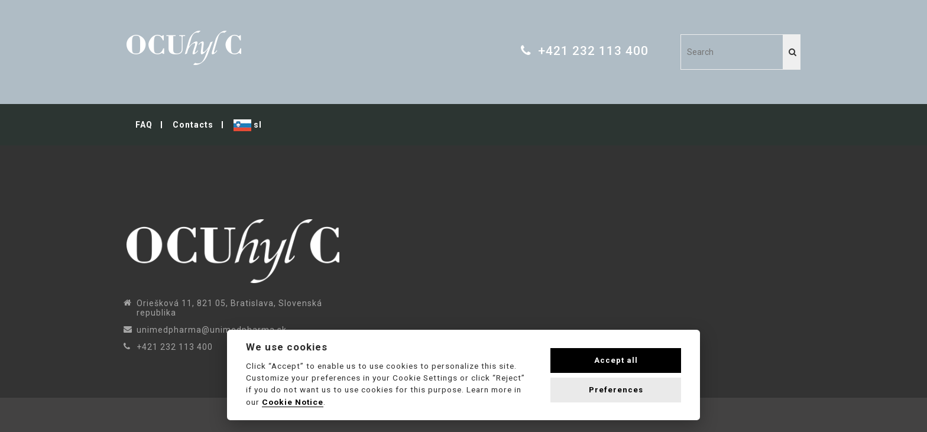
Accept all (616, 360)
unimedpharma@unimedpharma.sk (212, 329)
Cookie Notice (292, 402)
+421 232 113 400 (593, 51)
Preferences (616, 389)
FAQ (144, 124)
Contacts (193, 124)
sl (248, 125)
